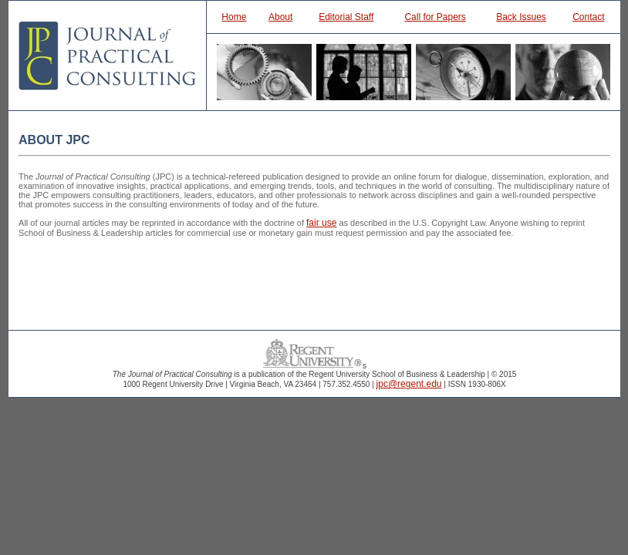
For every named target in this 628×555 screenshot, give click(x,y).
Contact (588, 17)
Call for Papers (434, 17)
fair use (321, 222)
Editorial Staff (346, 17)
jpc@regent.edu (409, 383)
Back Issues (521, 17)
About (280, 17)
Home (233, 17)
